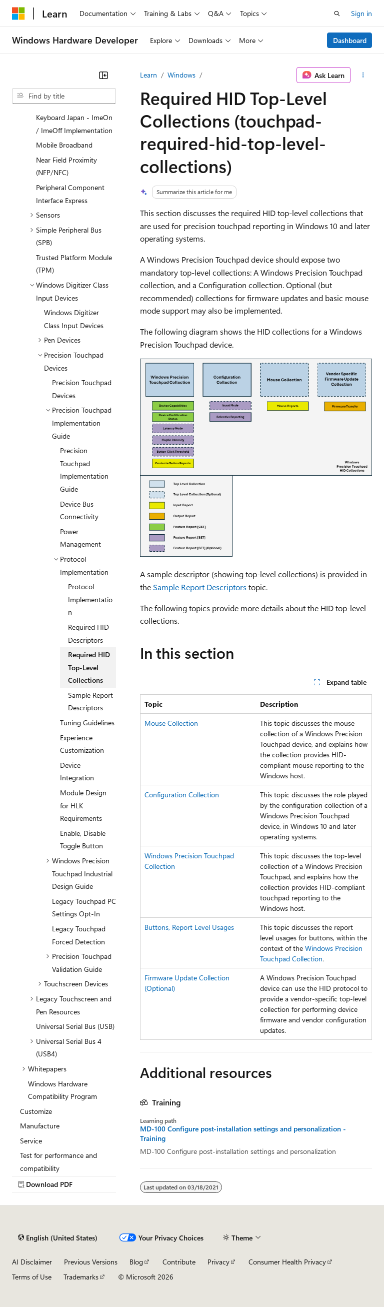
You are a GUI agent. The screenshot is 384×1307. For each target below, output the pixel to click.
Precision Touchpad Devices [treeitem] (82, 389)
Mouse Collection (171, 723)
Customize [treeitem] (36, 1111)
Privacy (219, 1261)
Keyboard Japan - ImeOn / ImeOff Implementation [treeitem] (74, 124)
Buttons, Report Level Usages (189, 927)
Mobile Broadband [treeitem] (64, 145)
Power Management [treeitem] (80, 538)
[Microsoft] (18, 13)
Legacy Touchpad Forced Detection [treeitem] (79, 935)
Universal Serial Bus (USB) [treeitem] (75, 1026)
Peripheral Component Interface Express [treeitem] (70, 194)
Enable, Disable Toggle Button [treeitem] (83, 839)
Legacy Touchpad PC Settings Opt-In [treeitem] (84, 907)
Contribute (179, 1261)
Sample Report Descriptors (199, 587)
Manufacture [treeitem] (40, 1125)
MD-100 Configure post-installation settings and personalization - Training (243, 1133)
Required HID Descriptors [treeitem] (88, 633)
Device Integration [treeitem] (77, 771)
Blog (136, 1261)
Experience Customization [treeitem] (82, 744)
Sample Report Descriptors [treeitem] (90, 701)
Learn (148, 75)
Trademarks (81, 1276)
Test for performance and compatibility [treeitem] (58, 1161)
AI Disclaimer (32, 1261)
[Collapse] (103, 75)
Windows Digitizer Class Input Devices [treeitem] (74, 319)
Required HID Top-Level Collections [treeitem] (89, 667)
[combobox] (64, 96)
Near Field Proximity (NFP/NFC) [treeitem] (66, 166)
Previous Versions (91, 1261)
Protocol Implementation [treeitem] (90, 599)
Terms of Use (32, 1276)
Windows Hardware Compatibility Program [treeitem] (62, 1090)
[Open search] (337, 14)
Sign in (361, 13)
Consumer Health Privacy (287, 1261)
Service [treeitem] (31, 1140)
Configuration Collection (181, 794)
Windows (182, 75)
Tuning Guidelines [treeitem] (87, 722)
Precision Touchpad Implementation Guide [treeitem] (84, 470)
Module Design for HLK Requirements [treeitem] (83, 805)
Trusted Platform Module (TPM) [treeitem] (74, 264)
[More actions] (363, 75)
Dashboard (349, 40)
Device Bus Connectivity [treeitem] (79, 510)
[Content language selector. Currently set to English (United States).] (58, 1237)
